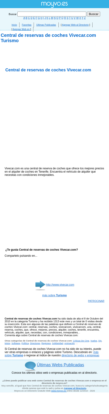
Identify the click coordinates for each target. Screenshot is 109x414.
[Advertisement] (54, 89)
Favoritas (26, 25)
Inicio (14, 25)
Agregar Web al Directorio (75, 25)
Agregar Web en (21, 29)
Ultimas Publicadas (46, 25)
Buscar (48, 14)
